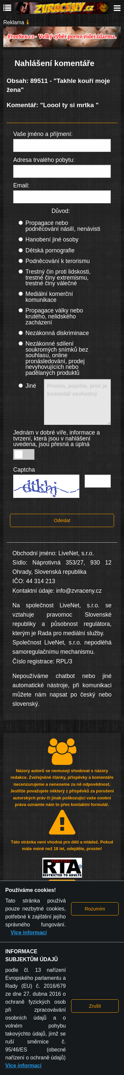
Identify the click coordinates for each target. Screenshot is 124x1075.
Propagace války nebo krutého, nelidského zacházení (54, 316)
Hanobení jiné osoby (51, 239)
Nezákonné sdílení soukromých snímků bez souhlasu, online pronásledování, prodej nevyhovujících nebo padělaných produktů (56, 358)
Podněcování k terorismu (57, 261)
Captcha (24, 469)
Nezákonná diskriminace (57, 333)
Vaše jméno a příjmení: (43, 134)
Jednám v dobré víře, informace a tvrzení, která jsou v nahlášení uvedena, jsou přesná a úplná (56, 438)
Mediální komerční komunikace (49, 297)
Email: (21, 185)
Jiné (30, 385)
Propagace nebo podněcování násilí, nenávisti (62, 226)
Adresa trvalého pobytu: (44, 160)
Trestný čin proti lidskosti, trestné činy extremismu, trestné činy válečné (58, 277)
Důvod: (61, 211)
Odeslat (62, 520)
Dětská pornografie (50, 250)
